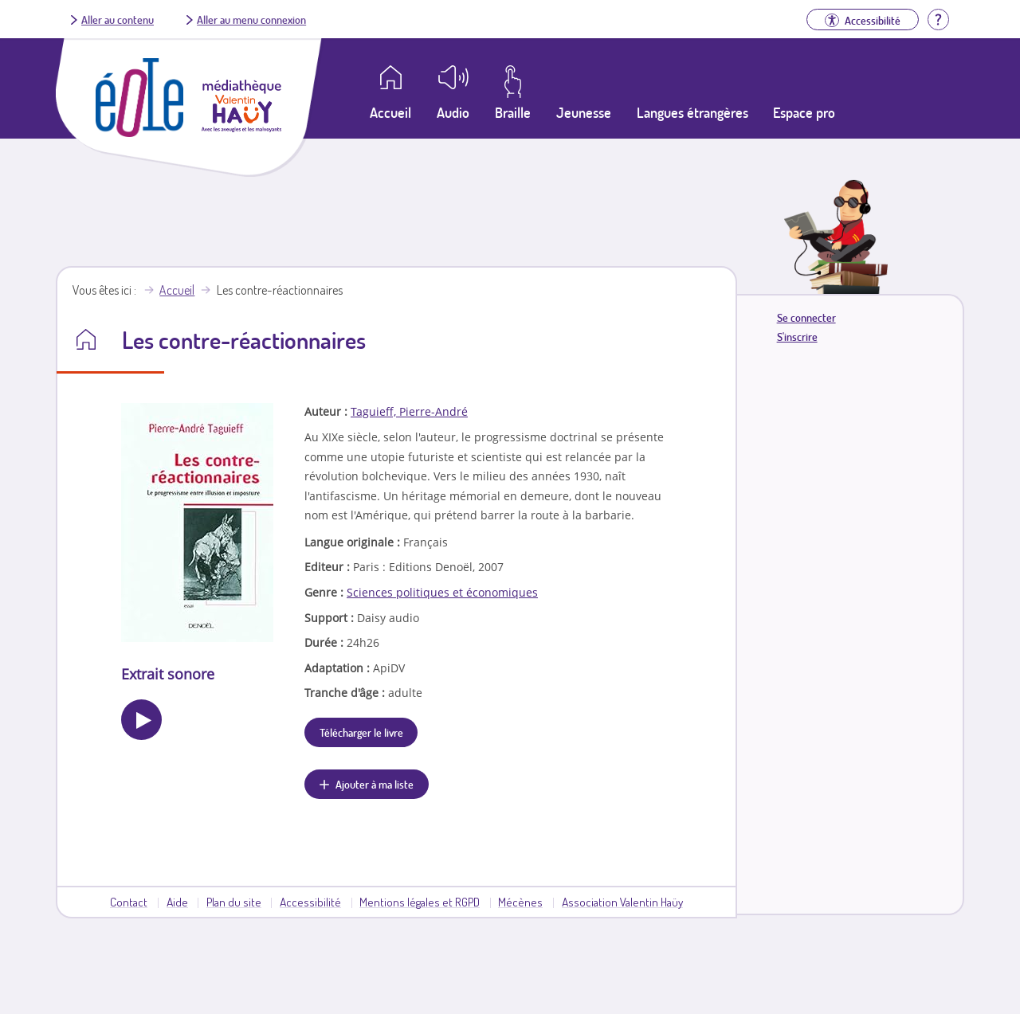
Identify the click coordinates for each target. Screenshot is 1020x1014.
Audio (453, 112)
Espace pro (804, 112)
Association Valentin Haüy (622, 902)
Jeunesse (583, 112)
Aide (177, 902)
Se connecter (806, 317)
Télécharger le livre (361, 732)
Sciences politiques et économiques (442, 592)
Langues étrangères (692, 112)
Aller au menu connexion (251, 19)
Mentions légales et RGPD (419, 902)
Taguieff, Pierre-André (409, 411)
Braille (513, 112)
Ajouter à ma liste (374, 784)
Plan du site (233, 902)
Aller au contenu (117, 19)
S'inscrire (797, 336)
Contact (128, 902)
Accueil (176, 290)
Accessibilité (310, 902)
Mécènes (520, 902)
